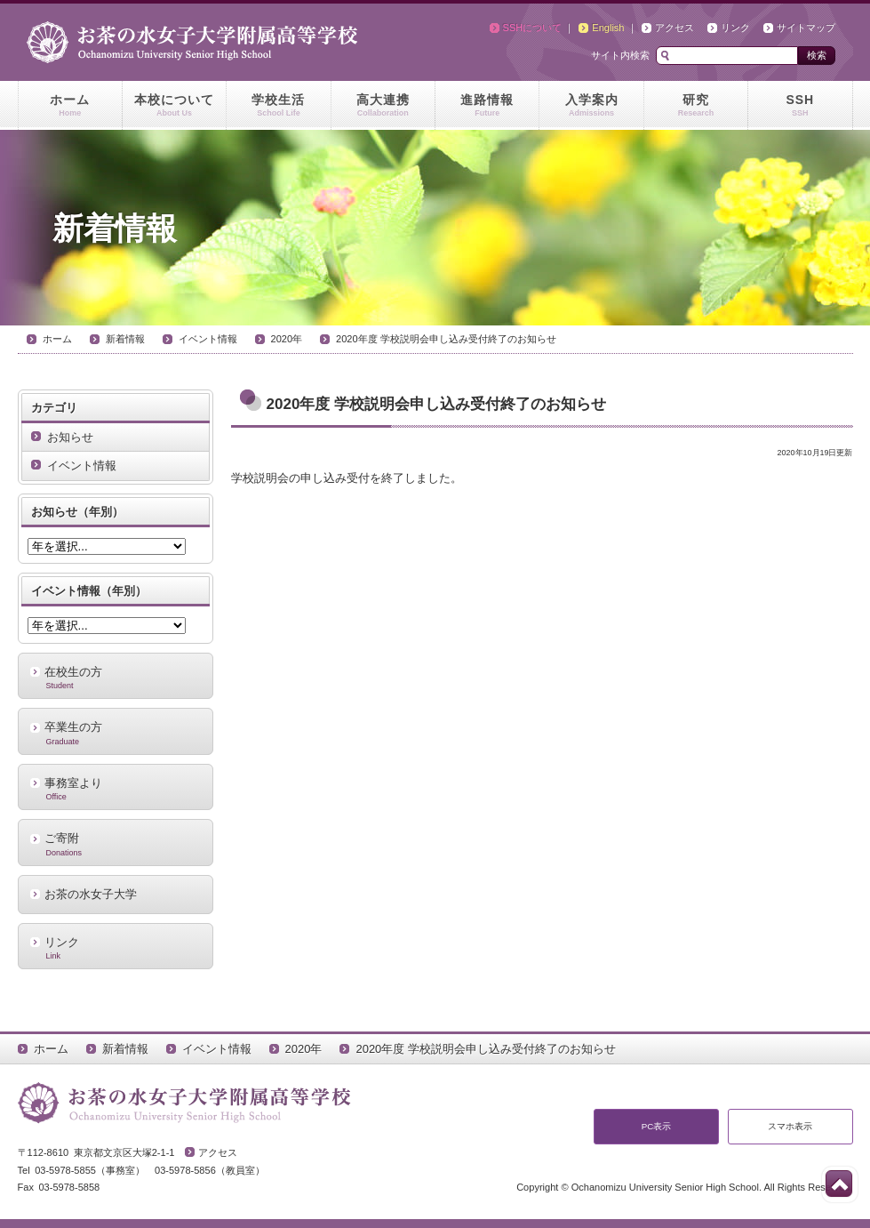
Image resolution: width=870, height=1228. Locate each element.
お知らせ (70, 437)
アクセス (674, 27)
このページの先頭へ (839, 1183)
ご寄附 (115, 843)
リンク (735, 27)
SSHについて (533, 27)
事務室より (115, 788)
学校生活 (278, 105)
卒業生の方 (115, 732)
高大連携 (383, 105)
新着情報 (125, 338)
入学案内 (591, 105)
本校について (174, 105)
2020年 (287, 338)
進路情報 (487, 105)
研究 (696, 105)
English (608, 27)
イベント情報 (208, 338)
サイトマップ (806, 27)
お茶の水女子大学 (90, 894)
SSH (800, 105)
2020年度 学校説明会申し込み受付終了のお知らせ (446, 338)
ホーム (70, 105)
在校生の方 (115, 677)
